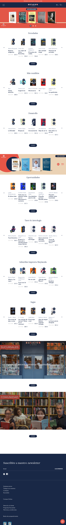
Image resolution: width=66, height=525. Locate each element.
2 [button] (33, 26)
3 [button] (36, 26)
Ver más (33, 63)
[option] (33, 17)
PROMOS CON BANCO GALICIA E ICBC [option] (33, 1)
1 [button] (30, 26)
